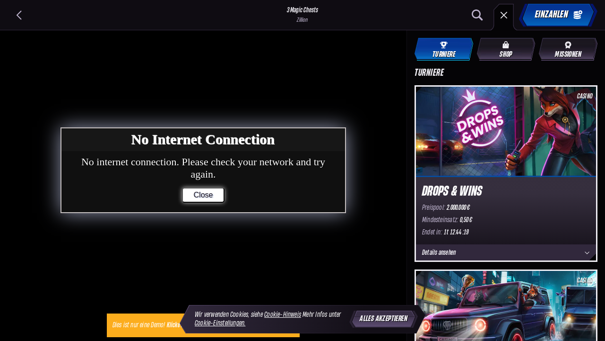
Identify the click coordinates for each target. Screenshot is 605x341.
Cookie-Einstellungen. (220, 323)
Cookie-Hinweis (282, 314)
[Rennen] (504, 15)
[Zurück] (19, 15)
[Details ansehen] (587, 252)
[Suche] (477, 15)
